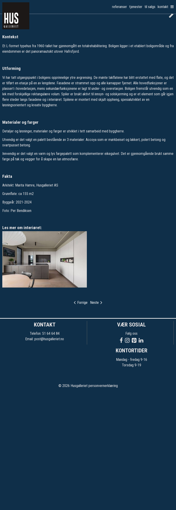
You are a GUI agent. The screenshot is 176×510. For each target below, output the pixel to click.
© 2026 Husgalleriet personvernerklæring (88, 502)
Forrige (81, 419)
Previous (6, 72)
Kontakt (163, 7)
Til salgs (150, 7)
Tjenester (135, 7)
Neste (96, 419)
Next (169, 72)
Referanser (119, 7)
